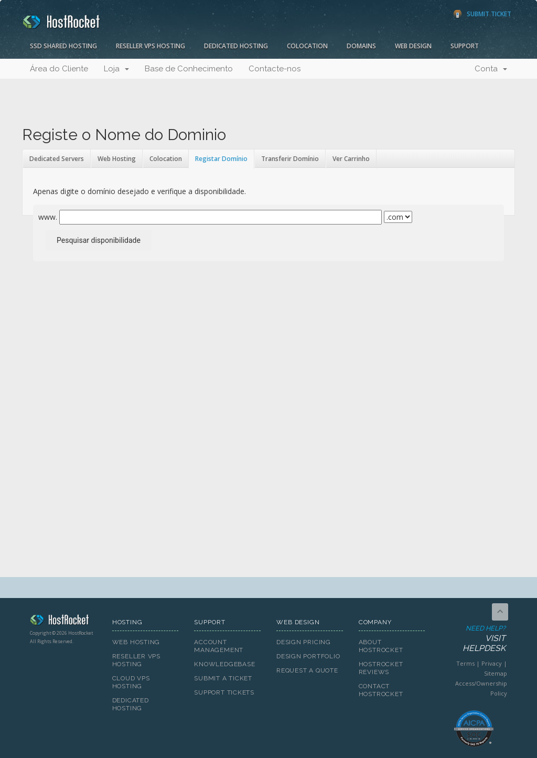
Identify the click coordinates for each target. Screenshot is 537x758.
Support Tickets (224, 692)
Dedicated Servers (56, 158)
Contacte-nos (274, 68)
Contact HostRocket (381, 690)
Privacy (491, 663)
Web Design (413, 45)
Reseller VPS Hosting (150, 45)
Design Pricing (303, 642)
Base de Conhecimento (189, 68)
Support (464, 45)
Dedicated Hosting (236, 45)
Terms (465, 663)
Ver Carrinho (351, 158)
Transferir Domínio (290, 158)
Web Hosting (117, 158)
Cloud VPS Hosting (131, 682)
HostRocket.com (63, 621)
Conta (491, 68)
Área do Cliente (59, 68)
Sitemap (495, 673)
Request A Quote (307, 670)
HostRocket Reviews (381, 668)
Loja (116, 68)
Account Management (218, 646)
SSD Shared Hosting (63, 45)
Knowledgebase (224, 664)
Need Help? (473, 639)
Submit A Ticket (223, 678)
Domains (361, 45)
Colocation (307, 45)
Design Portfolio (308, 656)
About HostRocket (381, 646)
